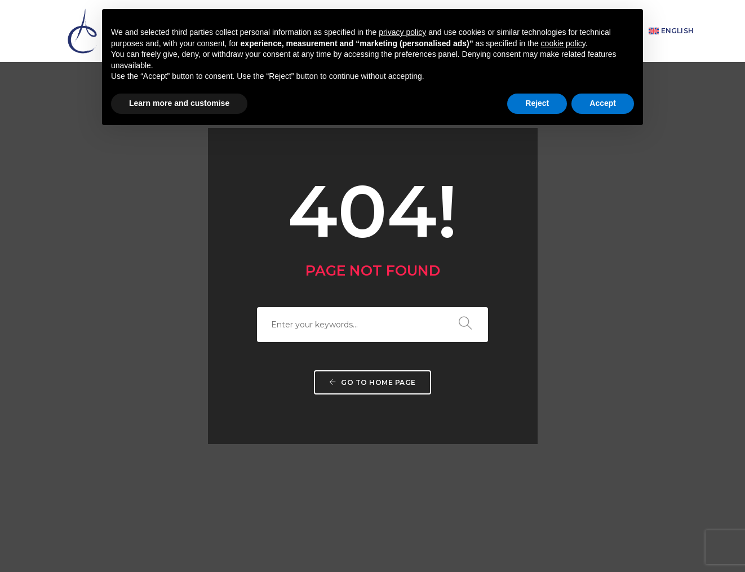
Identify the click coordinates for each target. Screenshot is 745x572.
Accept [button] (602, 103)
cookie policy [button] (563, 43)
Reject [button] (537, 103)
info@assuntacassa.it (454, 512)
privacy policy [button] (402, 32)
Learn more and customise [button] (179, 103)
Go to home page (372, 302)
